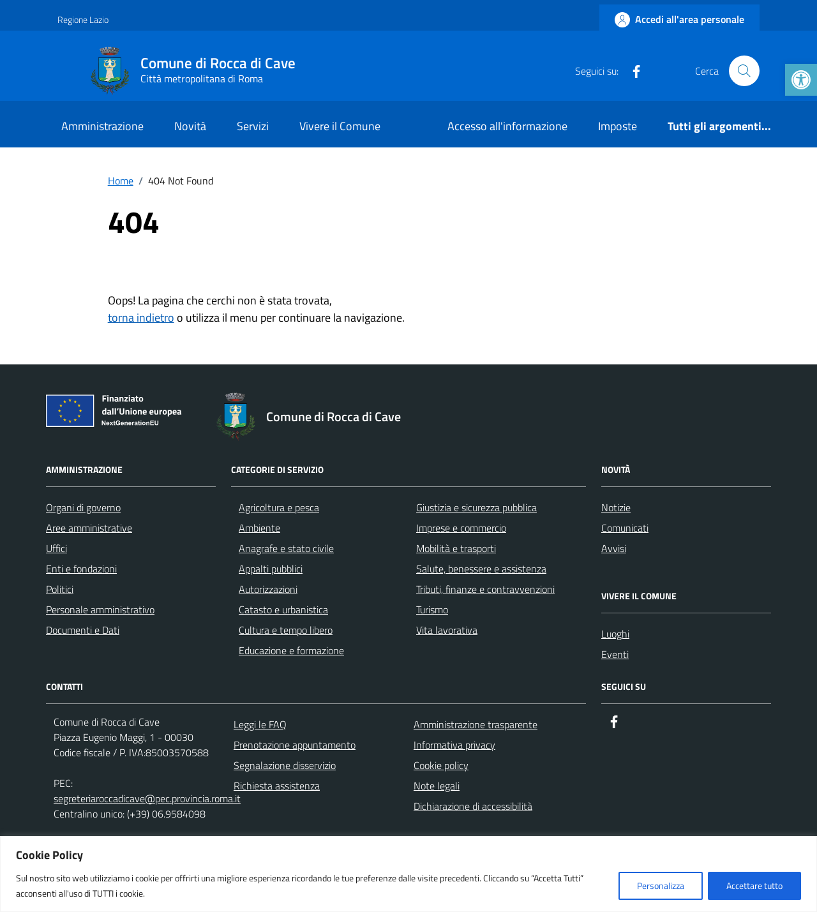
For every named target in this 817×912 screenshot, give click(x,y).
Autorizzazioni (268, 589)
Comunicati (624, 527)
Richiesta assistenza (277, 785)
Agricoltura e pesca (279, 507)
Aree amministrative (89, 527)
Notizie (616, 507)
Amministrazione (102, 126)
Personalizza (660, 885)
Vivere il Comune (339, 126)
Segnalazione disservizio (285, 765)
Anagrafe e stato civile (286, 548)
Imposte (617, 126)
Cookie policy (441, 765)
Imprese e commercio (461, 527)
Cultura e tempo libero (286, 630)
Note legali (437, 785)
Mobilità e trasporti (456, 548)
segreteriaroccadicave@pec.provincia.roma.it (147, 798)
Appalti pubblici (271, 568)
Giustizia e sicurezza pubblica (476, 507)
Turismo (432, 609)
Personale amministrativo (100, 609)
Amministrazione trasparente (475, 724)
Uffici (56, 548)
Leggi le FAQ (260, 724)
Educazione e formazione (291, 650)
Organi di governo (83, 507)
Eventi (615, 654)
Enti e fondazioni (81, 568)
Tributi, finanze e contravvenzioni (485, 589)
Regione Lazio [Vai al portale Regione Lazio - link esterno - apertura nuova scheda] (83, 19)
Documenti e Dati (82, 630)
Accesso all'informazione (507, 126)
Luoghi (615, 633)
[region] (408, 874)
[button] (801, 80)
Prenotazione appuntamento (295, 744)
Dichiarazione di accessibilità (473, 806)
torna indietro (141, 317)
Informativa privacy (454, 744)
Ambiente (259, 527)
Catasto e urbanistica (283, 609)
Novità (190, 126)
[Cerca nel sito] (744, 71)
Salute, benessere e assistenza (481, 568)
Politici (59, 589)
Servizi (253, 126)
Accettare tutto (754, 885)
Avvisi (613, 548)
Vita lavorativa (446, 630)
